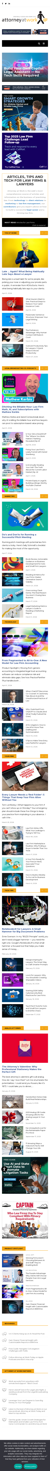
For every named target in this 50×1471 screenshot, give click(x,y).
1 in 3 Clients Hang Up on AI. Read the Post (27, 1334)
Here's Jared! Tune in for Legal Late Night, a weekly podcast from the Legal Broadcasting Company (28, 1392)
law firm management (29, 203)
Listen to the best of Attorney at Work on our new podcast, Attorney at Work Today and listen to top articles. (28, 1411)
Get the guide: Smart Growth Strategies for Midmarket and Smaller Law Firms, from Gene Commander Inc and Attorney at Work (28, 1422)
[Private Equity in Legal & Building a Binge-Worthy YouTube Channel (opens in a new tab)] (25, 483)
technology (19, 200)
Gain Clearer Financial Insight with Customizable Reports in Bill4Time (23, 1341)
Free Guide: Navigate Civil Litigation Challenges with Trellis (24, 1350)
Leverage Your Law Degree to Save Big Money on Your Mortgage (26, 1401)
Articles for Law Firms (25, 223)
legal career (32, 210)
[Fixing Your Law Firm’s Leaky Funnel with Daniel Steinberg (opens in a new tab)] (25, 451)
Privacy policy (30, 1466)
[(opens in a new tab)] (25, 388)
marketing (10, 203)
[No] (46, 1455)
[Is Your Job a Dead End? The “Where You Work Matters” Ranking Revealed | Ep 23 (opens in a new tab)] (25, 437)
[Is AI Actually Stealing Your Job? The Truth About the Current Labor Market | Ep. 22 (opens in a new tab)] (25, 468)
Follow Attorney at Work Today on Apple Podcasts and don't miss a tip (26, 1358)
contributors (9, 207)
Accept (18, 1466)
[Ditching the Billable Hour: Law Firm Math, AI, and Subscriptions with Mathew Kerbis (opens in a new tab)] (25, 409)
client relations (36, 200)
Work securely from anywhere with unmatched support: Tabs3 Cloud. (24, 1382)
